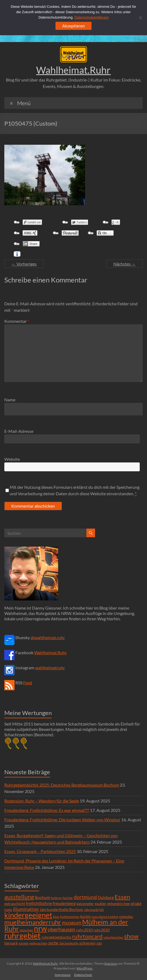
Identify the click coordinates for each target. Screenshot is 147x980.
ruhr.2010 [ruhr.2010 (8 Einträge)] (84, 930)
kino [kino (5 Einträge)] (56, 916)
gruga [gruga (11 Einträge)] (136, 903)
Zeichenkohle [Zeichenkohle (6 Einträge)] (68, 943)
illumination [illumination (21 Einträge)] (26, 909)
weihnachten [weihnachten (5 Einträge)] (38, 943)
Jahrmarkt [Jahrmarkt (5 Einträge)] (91, 909)
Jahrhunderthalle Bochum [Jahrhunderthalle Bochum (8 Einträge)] (61, 909)
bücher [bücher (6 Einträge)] (68, 898)
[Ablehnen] (140, 17)
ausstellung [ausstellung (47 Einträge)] (19, 896)
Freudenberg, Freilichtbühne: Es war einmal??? (46, 810)
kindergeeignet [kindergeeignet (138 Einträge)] (28, 915)
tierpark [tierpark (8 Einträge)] (11, 943)
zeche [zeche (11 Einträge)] (53, 942)
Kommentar (16, 321)
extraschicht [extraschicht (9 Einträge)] (14, 903)
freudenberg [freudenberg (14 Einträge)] (64, 903)
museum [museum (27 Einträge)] (71, 922)
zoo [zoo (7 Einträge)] (99, 943)
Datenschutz (83, 975)
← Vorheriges (24, 263)
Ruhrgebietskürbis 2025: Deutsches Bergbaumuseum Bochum (61, 784)
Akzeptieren (73, 25)
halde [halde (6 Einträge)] (8, 910)
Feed (27, 682)
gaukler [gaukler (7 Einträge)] (100, 903)
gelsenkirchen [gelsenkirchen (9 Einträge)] (118, 903)
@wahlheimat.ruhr (48, 637)
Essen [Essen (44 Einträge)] (122, 896)
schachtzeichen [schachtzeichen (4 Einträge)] (113, 937)
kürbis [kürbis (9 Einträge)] (85, 916)
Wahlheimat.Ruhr (73, 70)
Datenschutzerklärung (91, 17)
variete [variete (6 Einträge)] (23, 943)
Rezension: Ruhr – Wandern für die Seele (41, 800)
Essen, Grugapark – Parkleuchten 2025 (40, 851)
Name (9, 399)
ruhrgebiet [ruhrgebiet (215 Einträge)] (22, 935)
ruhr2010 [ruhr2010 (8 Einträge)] (101, 930)
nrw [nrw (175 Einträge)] (40, 928)
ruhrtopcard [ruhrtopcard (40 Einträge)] (87, 936)
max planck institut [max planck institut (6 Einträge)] (105, 917)
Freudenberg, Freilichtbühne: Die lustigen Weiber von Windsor (62, 819)
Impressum (63, 975)
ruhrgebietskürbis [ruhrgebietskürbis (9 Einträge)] (56, 937)
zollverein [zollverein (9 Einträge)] (87, 943)
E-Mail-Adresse (18, 431)
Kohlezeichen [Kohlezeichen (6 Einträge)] (69, 917)
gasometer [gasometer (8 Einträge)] (85, 903)
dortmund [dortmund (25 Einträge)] (85, 897)
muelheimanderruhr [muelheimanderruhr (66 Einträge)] (32, 922)
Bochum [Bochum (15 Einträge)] (42, 897)
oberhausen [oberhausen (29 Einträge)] (61, 929)
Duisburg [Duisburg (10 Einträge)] (106, 897)
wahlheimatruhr (50, 667)
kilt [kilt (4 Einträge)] (101, 909)
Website (12, 459)
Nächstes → (124, 263)
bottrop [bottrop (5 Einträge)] (56, 898)
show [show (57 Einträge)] (131, 936)
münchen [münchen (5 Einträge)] (26, 930)
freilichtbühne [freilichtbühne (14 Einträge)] (39, 903)
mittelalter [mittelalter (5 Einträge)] (126, 916)
